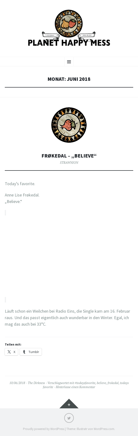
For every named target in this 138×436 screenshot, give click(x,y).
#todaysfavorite (85, 383)
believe (101, 383)
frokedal (113, 383)
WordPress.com (104, 429)
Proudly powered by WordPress (43, 429)
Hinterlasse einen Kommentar (75, 387)
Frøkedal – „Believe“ (69, 155)
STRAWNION (69, 162)
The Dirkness (36, 383)
